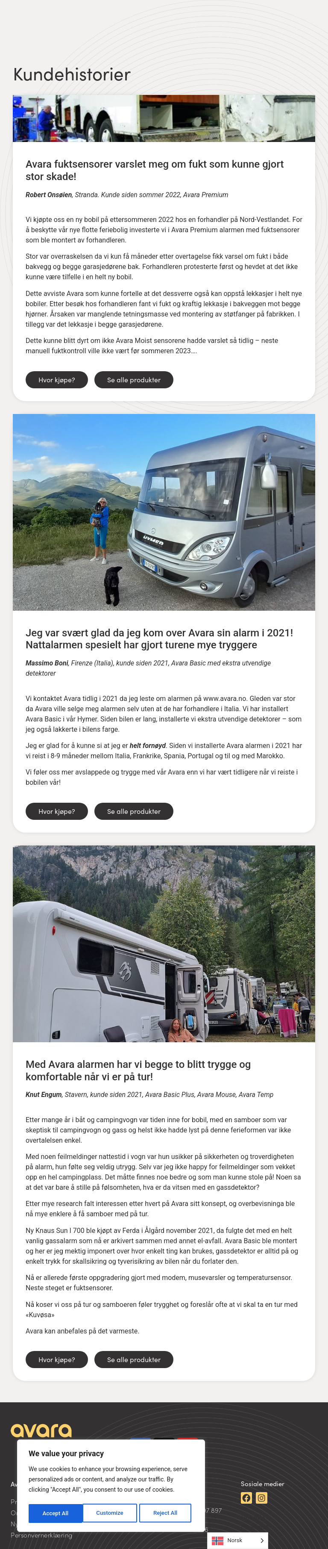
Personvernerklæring (42, 1534)
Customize (55, 1513)
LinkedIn (253, 1516)
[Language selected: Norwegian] (237, 1540)
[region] (111, 1487)
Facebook (255, 1526)
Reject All (111, 1513)
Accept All (167, 1513)
